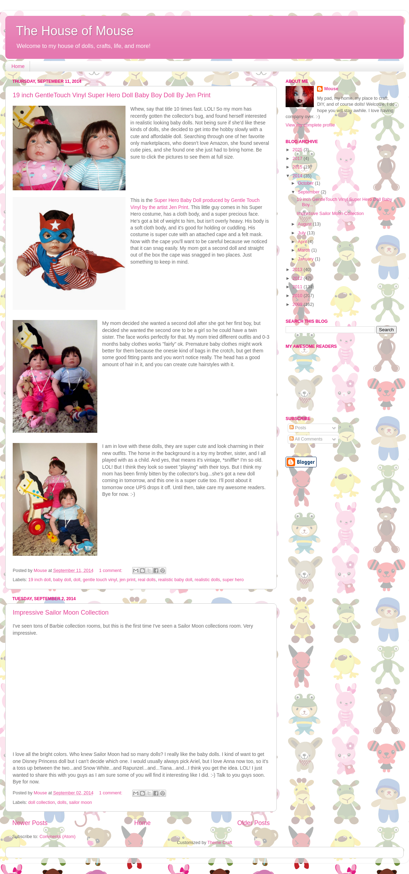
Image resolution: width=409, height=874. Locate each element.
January (306, 259)
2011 (298, 286)
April (303, 241)
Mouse (331, 88)
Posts (297, 427)
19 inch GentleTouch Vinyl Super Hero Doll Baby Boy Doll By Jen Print (111, 95)
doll (76, 579)
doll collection (41, 802)
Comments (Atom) (57, 836)
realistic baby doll (175, 579)
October (306, 183)
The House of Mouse (75, 31)
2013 (298, 269)
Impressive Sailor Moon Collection (61, 612)
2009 (298, 304)
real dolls (146, 579)
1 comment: (111, 570)
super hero (233, 579)
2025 (298, 149)
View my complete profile (310, 125)
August (305, 224)
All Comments (305, 439)
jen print (127, 579)
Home (18, 66)
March (305, 250)
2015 (298, 167)
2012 (298, 278)
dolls (62, 802)
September (309, 192)
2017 (298, 158)
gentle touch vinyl (100, 579)
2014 (298, 175)
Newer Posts (30, 822)
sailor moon (80, 802)
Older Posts (253, 822)
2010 (298, 295)
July (302, 232)
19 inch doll (39, 579)
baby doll (62, 579)
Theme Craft (219, 842)
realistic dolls (207, 579)
